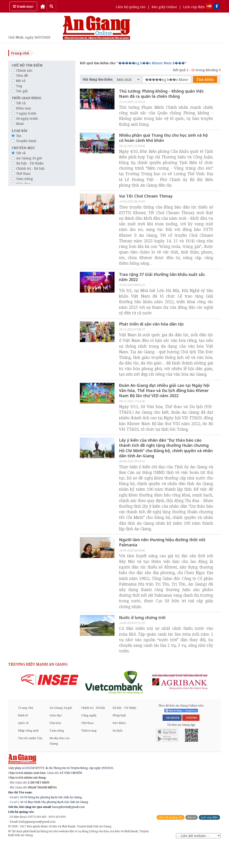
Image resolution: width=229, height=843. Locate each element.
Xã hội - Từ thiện (28, 163)
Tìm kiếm (205, 79)
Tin (16, 135)
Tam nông (22, 178)
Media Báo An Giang (59, 741)
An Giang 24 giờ (27, 158)
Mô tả (18, 80)
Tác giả (20, 91)
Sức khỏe (119, 723)
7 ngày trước (24, 113)
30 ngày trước (25, 118)
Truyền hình (24, 140)
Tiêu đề (20, 75)
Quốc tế (23, 723)
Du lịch (117, 731)
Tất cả (18, 103)
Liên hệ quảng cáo (131, 6)
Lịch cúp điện (194, 6)
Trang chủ (20, 53)
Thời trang (89, 731)
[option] (49, 680)
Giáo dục (55, 715)
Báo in (191, 818)
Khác (18, 123)
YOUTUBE (190, 718)
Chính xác (22, 70)
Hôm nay (21, 108)
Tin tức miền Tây (30, 738)
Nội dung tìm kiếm (97, 79)
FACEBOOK (172, 718)
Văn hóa (55, 723)
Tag (17, 85)
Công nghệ (88, 715)
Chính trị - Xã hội (28, 168)
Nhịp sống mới (28, 731)
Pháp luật (119, 715)
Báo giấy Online (164, 6)
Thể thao (21, 173)
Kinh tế (23, 715)
